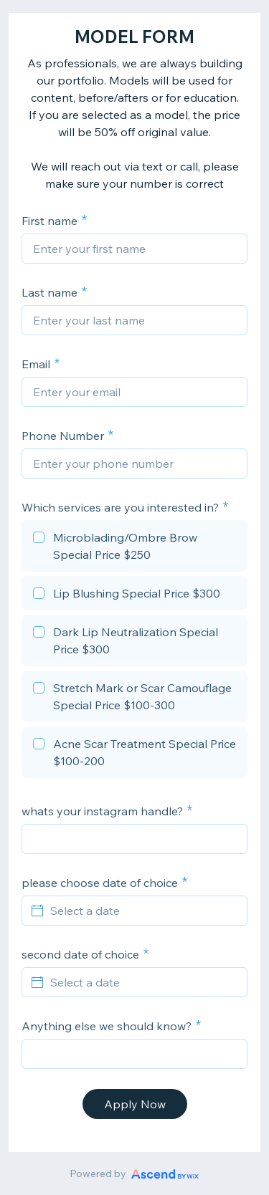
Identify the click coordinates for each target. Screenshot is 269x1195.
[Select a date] (143, 910)
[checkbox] (134, 548)
